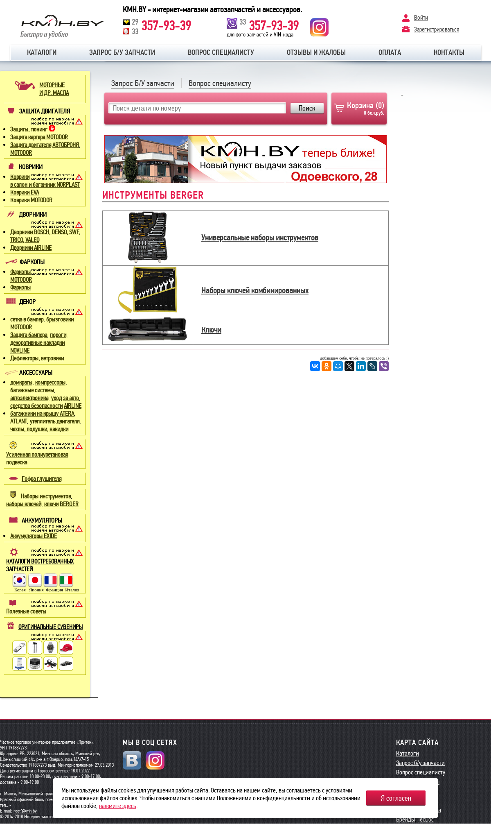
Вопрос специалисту (221, 52)
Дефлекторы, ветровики (37, 358)
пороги (58, 335)
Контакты (449, 52)
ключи (51, 504)
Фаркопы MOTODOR (21, 275)
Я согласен (396, 798)
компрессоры (50, 382)
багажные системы (32, 390)
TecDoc (426, 819)
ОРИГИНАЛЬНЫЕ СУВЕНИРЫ (50, 627)
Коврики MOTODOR (31, 200)
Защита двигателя (30, 145)
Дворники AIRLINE (31, 247)
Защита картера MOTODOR (39, 137)
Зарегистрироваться (436, 29)
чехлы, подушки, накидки (39, 429)
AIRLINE (72, 406)
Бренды (405, 819)
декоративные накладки (37, 342)
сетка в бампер (26, 319)
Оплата (389, 52)
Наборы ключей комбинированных (255, 290)
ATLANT (18, 421)
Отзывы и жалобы (316, 52)
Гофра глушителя (41, 478)
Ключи (211, 330)
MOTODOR (21, 152)
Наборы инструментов (46, 496)
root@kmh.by (25, 811)
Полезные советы (26, 611)
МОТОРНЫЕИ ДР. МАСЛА (54, 89)
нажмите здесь (117, 806)
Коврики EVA (24, 192)
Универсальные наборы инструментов (259, 237)
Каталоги (41, 52)
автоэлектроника (29, 398)
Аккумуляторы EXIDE (33, 536)
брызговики (60, 319)
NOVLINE (19, 350)
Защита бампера (28, 335)
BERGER (69, 504)
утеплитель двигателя (54, 421)
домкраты (21, 382)
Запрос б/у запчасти (122, 52)
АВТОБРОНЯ (65, 145)
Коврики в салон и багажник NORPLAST (45, 180)
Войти (421, 17)
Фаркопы (20, 287)
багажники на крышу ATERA (42, 413)
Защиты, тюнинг (28, 129)
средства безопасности (36, 406)
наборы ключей (23, 504)
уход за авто (65, 398)
